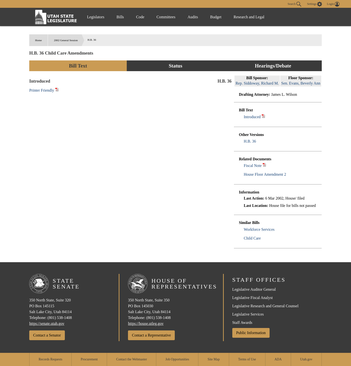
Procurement (89, 359)
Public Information (251, 333)
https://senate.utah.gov (46, 323)
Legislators (95, 17)
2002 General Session (66, 40)
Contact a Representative (151, 335)
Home (38, 40)
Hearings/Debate (273, 65)
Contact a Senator (47, 335)
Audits (192, 17)
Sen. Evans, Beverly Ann (300, 83)
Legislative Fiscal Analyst (252, 298)
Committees (165, 17)
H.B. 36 (250, 141)
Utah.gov (306, 359)
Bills (120, 17)
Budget (215, 17)
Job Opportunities (177, 359)
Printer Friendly (44, 90)
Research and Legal (249, 17)
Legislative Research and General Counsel (265, 306)
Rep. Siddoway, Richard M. (257, 83)
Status (175, 65)
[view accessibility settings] (314, 4)
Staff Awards (242, 322)
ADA (278, 359)
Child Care (252, 238)
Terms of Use (247, 359)
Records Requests (50, 359)
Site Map (214, 359)
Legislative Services (248, 314)
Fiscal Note (253, 166)
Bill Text (78, 65)
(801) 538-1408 (60, 318)
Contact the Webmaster (131, 359)
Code (140, 17)
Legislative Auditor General (254, 289)
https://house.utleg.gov (146, 323)
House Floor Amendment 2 (265, 174)
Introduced (252, 117)
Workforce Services (259, 229)
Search (294, 4)
